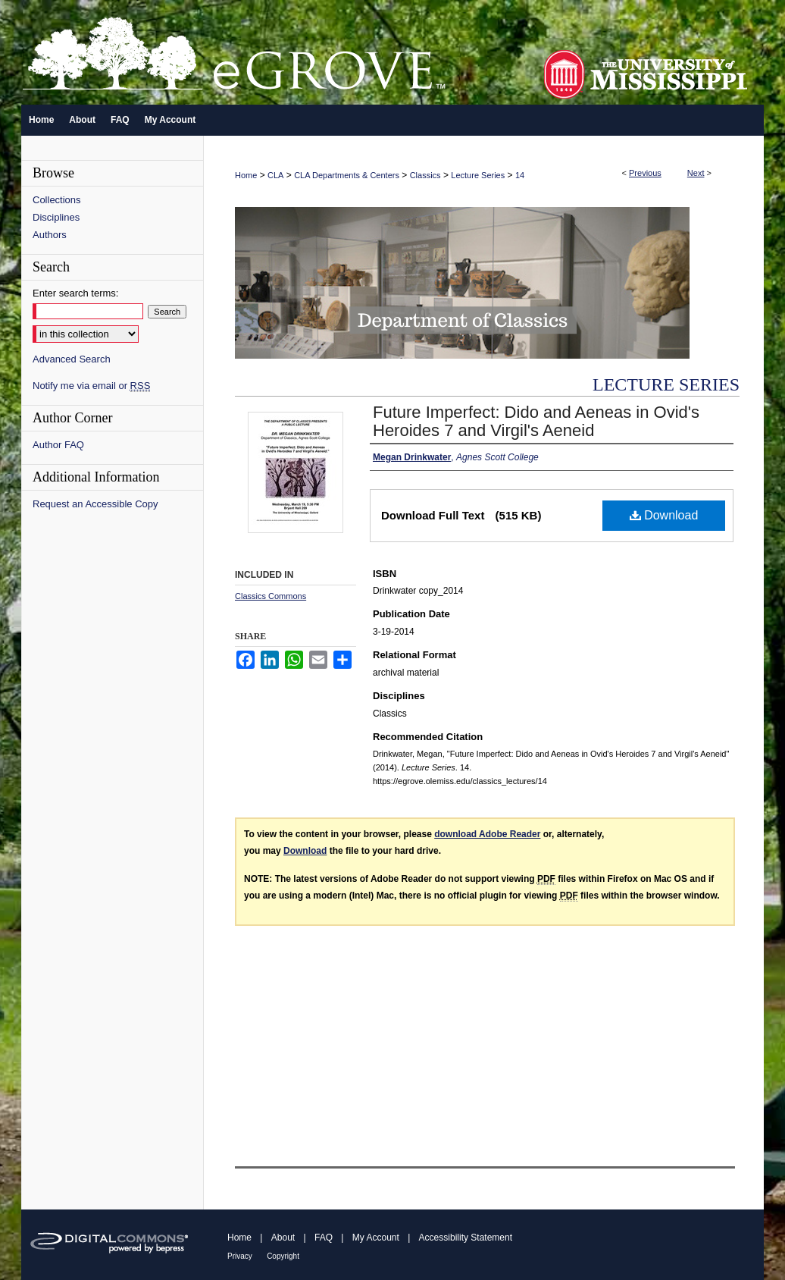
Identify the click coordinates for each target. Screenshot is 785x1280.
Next (696, 172)
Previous (645, 172)
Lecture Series (478, 175)
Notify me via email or (91, 385)
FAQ (323, 1237)
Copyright (283, 1256)
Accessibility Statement (465, 1237)
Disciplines (56, 217)
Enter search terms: (75, 293)
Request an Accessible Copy (95, 504)
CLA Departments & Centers (346, 175)
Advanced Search (72, 359)
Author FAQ (58, 444)
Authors (50, 234)
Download (664, 515)
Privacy (239, 1256)
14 (519, 175)
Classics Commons (270, 596)
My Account (375, 1237)
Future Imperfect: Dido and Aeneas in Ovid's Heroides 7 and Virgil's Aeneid (536, 421)
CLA (275, 175)
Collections (57, 199)
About (283, 1237)
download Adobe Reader (487, 834)
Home (246, 175)
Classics (425, 175)
